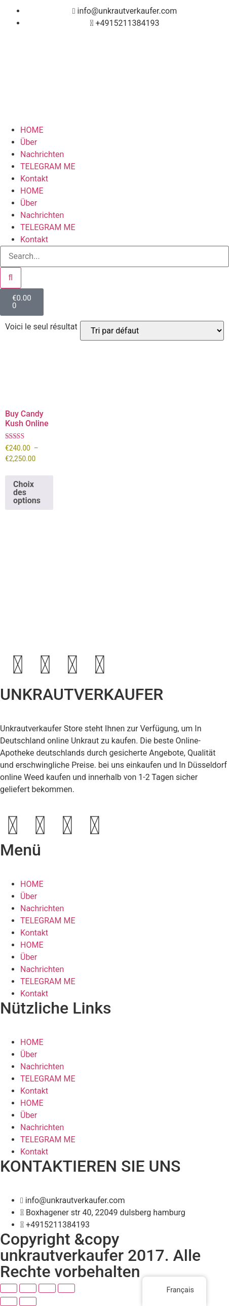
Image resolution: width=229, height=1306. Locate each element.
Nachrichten (42, 154)
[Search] (10, 277)
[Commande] (152, 331)
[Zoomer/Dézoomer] (8, 1288)
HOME (31, 130)
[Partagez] (47, 1288)
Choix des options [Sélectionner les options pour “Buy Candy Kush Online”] (27, 492)
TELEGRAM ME (47, 166)
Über (28, 142)
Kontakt (34, 178)
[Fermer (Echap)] (66, 1288)
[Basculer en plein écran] (27, 1288)
